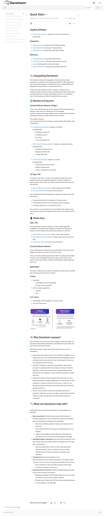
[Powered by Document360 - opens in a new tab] (12, 507)
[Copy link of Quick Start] (46, 14)
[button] (92, 7)
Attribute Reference (39, 59)
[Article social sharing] (69, 23)
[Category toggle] (27, 15)
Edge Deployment (38, 45)
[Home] (4, 8)
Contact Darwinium (9, 512)
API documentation (39, 191)
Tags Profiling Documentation (42, 188)
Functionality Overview (40, 34)
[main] (52, 259)
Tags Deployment (38, 48)
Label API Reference (39, 67)
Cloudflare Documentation (41, 127)
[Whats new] (94, 2)
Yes (53, 503)
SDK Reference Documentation (42, 237)
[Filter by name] (15, 14)
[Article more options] (74, 23)
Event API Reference (39, 61)
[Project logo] (15, 3)
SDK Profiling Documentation (42, 234)
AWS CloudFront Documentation (43, 144)
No (62, 503)
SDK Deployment (38, 50)
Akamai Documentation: (40, 160)
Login (99, 3)
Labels (35, 64)
